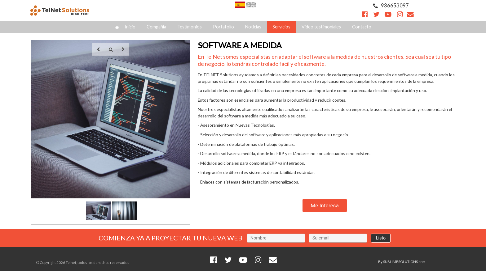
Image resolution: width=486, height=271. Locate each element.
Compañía (156, 26)
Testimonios (189, 26)
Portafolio (223, 26)
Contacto (361, 26)
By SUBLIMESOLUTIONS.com (401, 262)
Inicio (125, 27)
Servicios (281, 26)
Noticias (253, 26)
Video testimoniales (321, 26)
